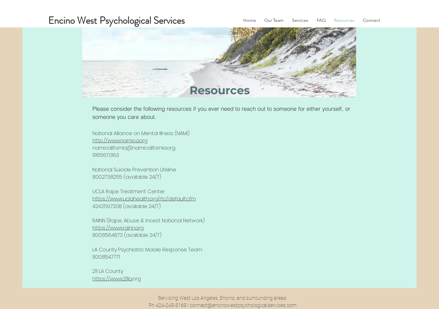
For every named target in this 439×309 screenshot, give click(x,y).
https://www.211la (112, 278)
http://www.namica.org (120, 140)
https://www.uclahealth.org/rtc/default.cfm (144, 198)
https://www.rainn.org (118, 227)
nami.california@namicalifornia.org (133, 147)
